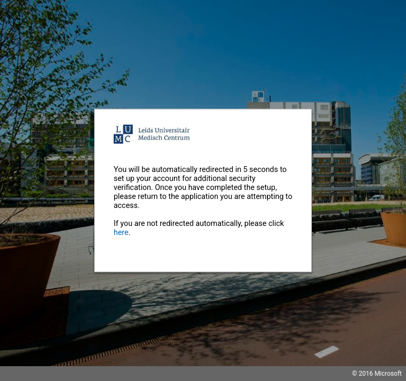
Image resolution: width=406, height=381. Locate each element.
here (121, 232)
